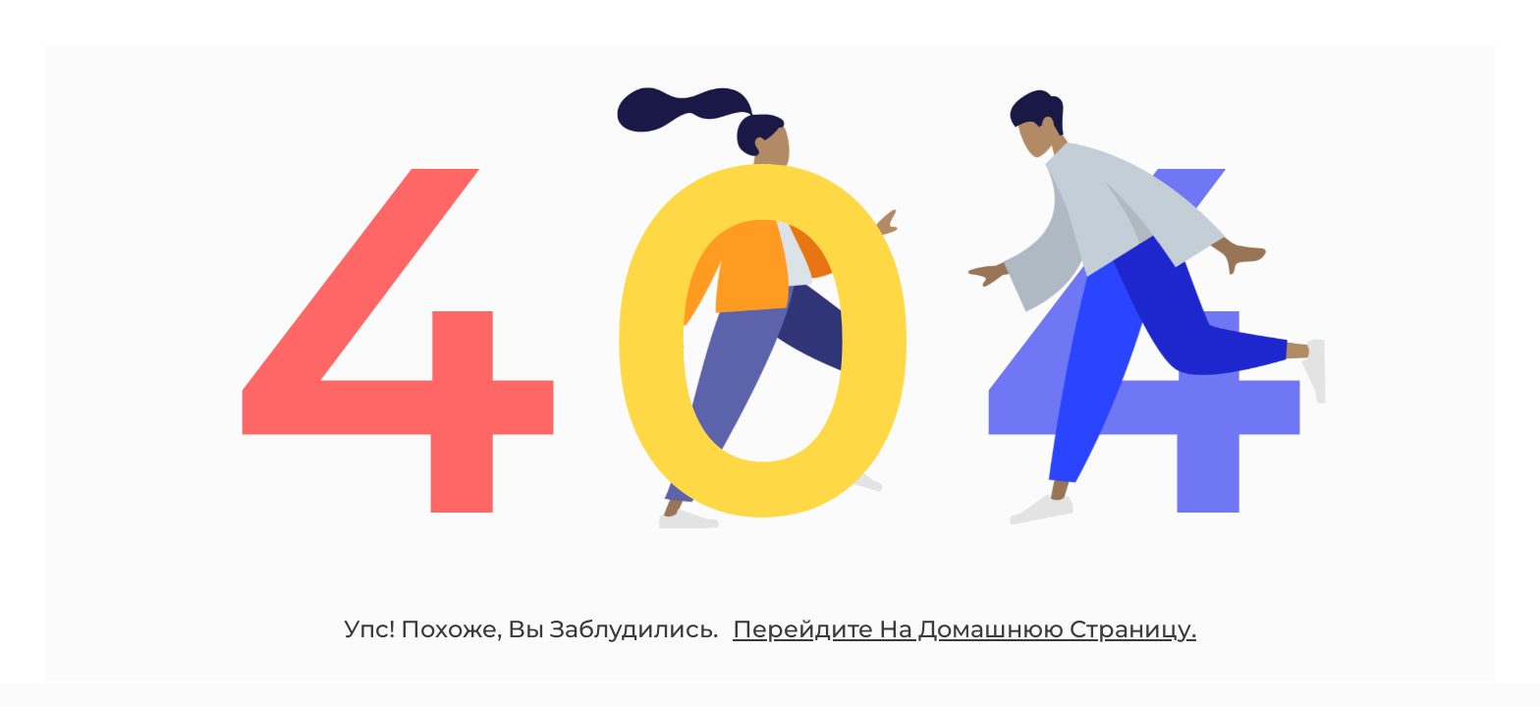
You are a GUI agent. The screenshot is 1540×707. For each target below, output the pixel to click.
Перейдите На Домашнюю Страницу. (964, 633)
